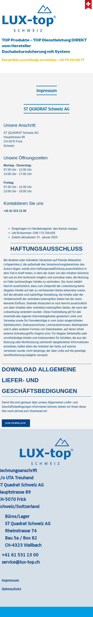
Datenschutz (11, 588)
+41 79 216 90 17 (71, 60)
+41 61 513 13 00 (15, 210)
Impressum (10, 580)
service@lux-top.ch (21, 562)
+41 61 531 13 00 (20, 554)
